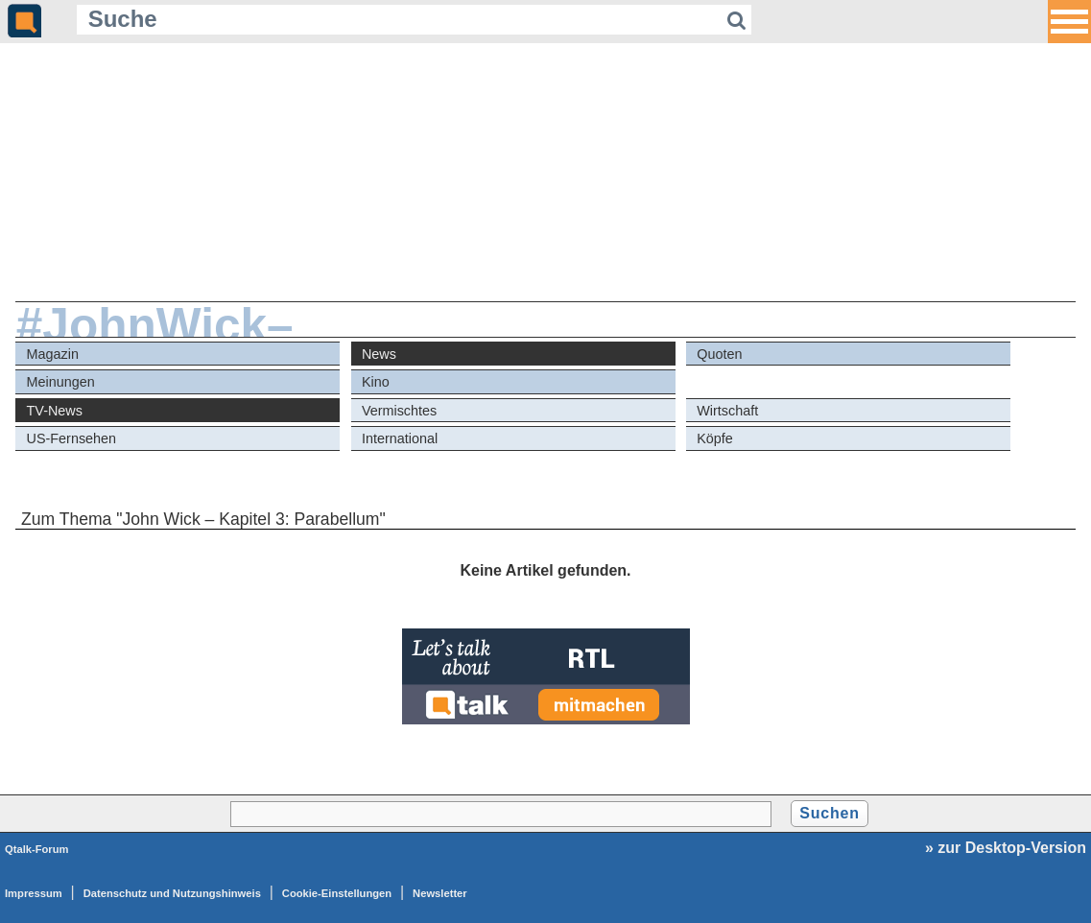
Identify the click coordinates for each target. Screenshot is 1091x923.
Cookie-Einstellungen (336, 893)
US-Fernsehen (72, 438)
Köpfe (715, 438)
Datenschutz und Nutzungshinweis (172, 893)
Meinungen (61, 382)
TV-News (55, 410)
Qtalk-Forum (37, 849)
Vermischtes (399, 410)
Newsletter (440, 893)
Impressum (33, 893)
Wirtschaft (727, 410)
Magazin (53, 354)
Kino (376, 382)
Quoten (719, 354)
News (379, 354)
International (400, 438)
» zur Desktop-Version (1005, 848)
